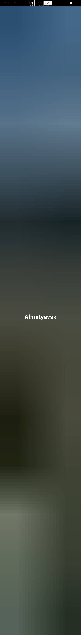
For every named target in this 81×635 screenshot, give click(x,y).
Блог (15, 3)
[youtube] (71, 3)
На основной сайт (6, 3)
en (74, 3)
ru (78, 3)
